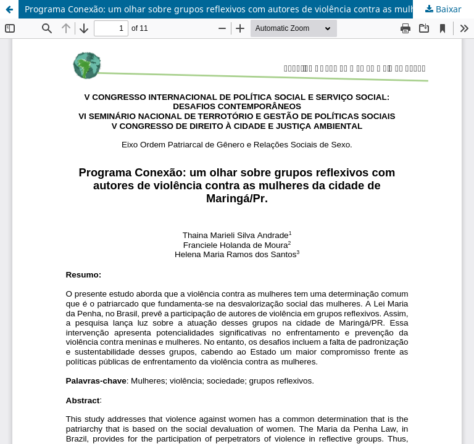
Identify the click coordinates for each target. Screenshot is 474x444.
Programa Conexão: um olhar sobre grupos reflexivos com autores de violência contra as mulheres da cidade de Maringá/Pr (249, 9)
